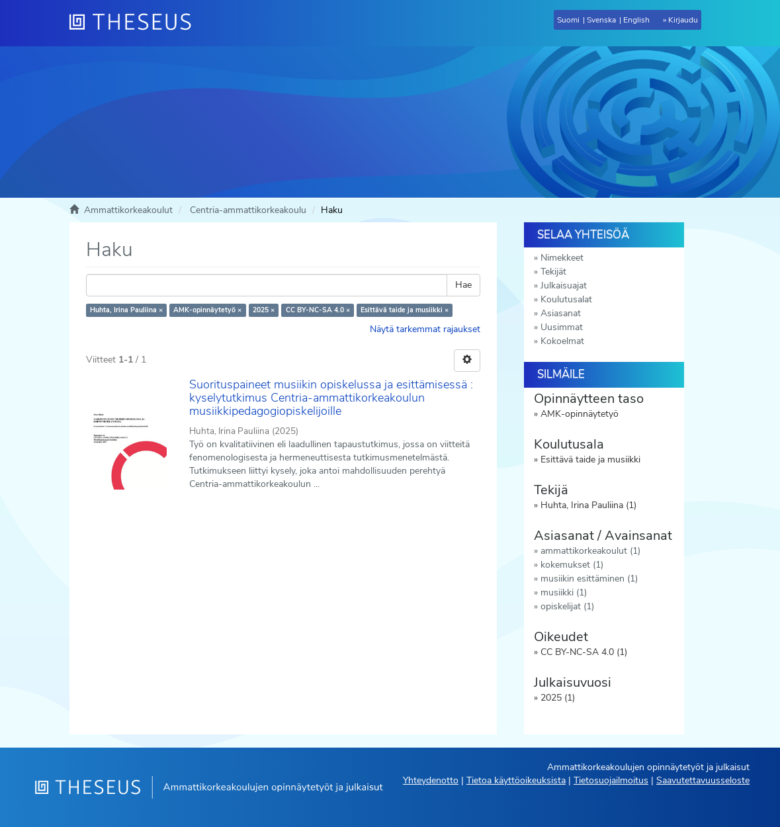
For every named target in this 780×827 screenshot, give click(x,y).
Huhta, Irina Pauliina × (126, 310)
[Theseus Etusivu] (135, 23)
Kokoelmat (562, 341)
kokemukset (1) (572, 564)
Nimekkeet (562, 257)
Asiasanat (561, 313)
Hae (463, 285)
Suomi (568, 20)
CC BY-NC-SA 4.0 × (318, 310)
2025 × (264, 310)
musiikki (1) (564, 592)
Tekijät (553, 271)
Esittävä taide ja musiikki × (405, 310)
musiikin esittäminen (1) (589, 578)
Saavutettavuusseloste (703, 780)
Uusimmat (562, 327)
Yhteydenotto (430, 780)
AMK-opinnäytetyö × (207, 310)
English (636, 20)
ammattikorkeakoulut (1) (590, 550)
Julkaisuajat (564, 285)
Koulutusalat (566, 299)
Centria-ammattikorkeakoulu (248, 210)
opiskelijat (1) (567, 606)
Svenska (601, 20)
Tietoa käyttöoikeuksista (516, 780)
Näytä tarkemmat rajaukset (425, 329)
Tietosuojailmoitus (611, 780)
